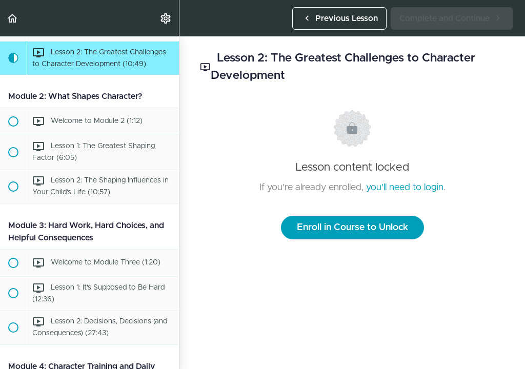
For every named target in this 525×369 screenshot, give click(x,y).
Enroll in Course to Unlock (352, 227)
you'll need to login (404, 187)
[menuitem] (166, 18)
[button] (13, 18)
